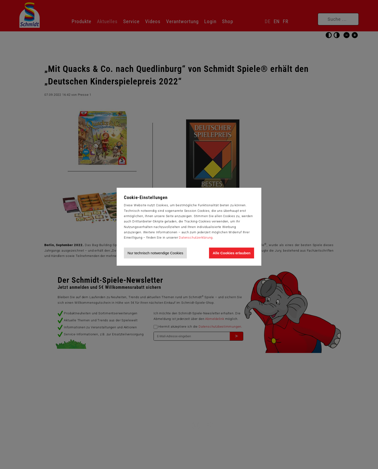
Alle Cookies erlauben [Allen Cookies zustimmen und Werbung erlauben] (231, 253)
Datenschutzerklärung (196, 237)
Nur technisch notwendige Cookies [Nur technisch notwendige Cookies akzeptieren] (155, 253)
